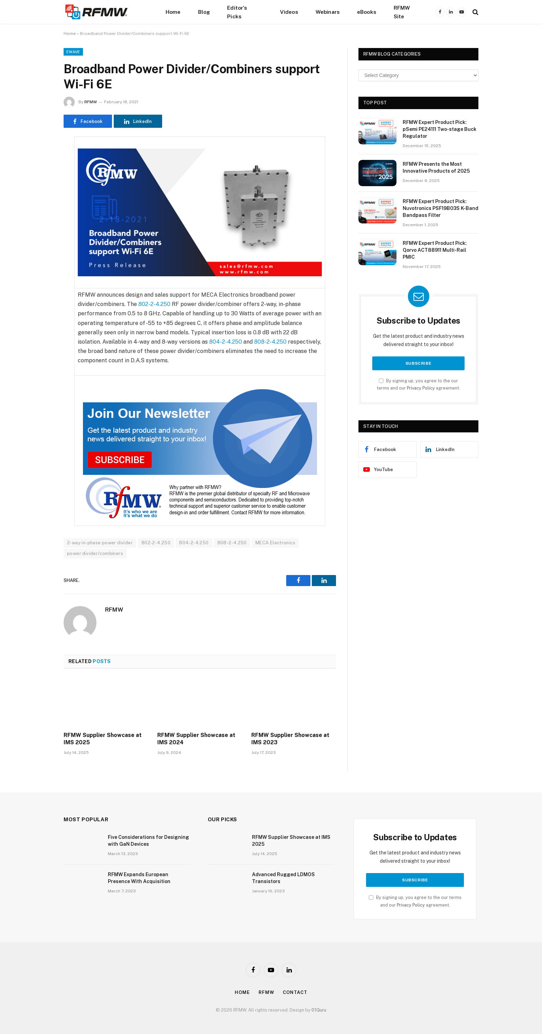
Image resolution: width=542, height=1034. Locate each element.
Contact (295, 992)
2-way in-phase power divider (100, 542)
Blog (204, 12)
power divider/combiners (95, 553)
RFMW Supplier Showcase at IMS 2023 (290, 739)
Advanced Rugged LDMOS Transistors (283, 878)
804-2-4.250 (225, 341)
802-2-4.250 (154, 304)
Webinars (328, 12)
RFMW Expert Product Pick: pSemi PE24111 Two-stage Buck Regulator (439, 129)
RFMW (90, 101)
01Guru (318, 1010)
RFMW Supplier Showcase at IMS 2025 (103, 739)
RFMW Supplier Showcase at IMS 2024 (196, 739)
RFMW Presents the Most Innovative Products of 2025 (436, 167)
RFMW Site (402, 11)
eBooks (366, 12)
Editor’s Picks (237, 11)
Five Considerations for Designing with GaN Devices (148, 840)
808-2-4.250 (270, 341)
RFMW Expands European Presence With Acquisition (139, 878)
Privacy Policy (421, 388)
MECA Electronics (275, 542)
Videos (289, 12)
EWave (73, 52)
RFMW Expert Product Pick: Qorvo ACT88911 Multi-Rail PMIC (435, 250)
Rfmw (266, 992)
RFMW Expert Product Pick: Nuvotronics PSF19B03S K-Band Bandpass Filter (440, 208)
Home (173, 12)
